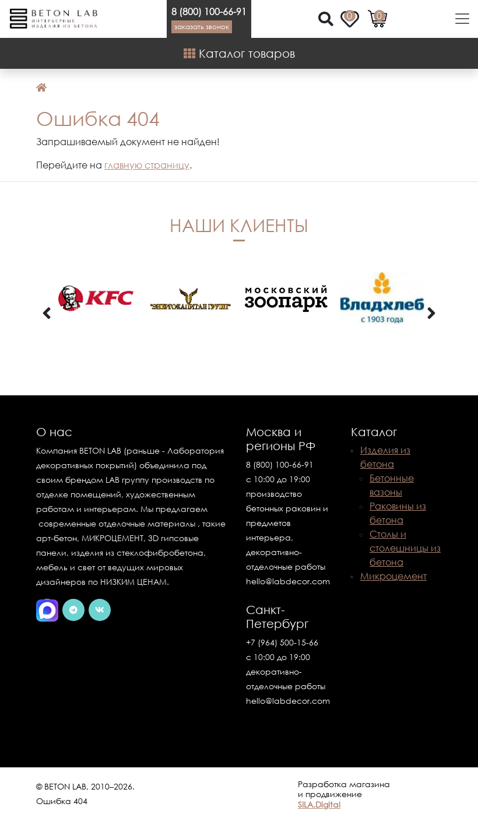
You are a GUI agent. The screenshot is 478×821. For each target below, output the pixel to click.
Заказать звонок (201, 26)
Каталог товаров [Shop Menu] (239, 53)
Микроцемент (393, 576)
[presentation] (46, 314)
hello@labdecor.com (288, 581)
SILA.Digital (319, 804)
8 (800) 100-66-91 (209, 11)
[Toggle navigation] (459, 19)
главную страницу (146, 165)
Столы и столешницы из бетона (405, 548)
